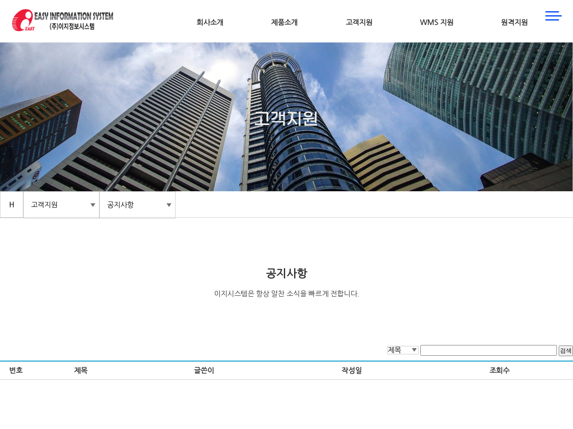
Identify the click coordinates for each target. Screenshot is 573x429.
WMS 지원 (436, 22)
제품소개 (284, 22)
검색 (566, 350)
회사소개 (210, 22)
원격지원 (514, 22)
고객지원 (359, 22)
